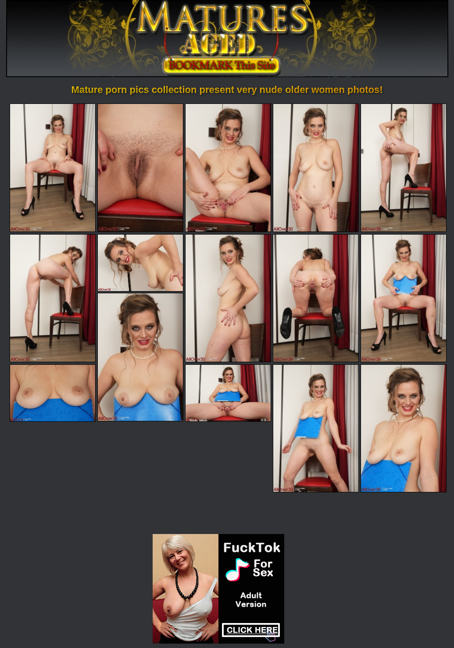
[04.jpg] (316, 167)
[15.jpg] (404, 428)
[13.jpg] (228, 393)
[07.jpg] (140, 263)
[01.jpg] (53, 167)
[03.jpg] (228, 167)
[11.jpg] (140, 357)
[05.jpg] (404, 167)
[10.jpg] (404, 298)
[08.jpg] (228, 298)
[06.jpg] (53, 298)
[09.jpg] (316, 298)
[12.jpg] (53, 393)
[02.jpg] (140, 167)
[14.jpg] (316, 428)
